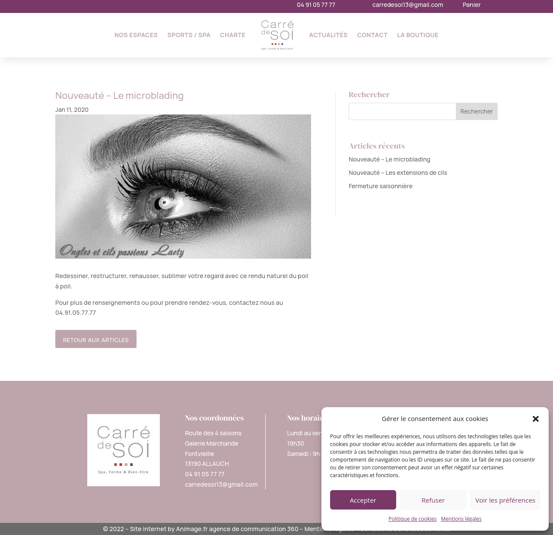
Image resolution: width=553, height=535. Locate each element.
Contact (372, 35)
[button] (535, 419)
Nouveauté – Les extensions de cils (398, 172)
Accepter (363, 500)
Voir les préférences (505, 500)
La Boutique (418, 35)
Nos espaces (136, 35)
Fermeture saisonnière (381, 186)
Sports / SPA (188, 35)
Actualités (328, 35)
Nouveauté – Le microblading (389, 159)
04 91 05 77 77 (316, 4)
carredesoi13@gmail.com (407, 4)
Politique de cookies (412, 518)
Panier (472, 4)
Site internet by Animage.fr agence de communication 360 (214, 529)
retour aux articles (96, 339)
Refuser (433, 500)
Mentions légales (461, 518)
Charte (232, 35)
